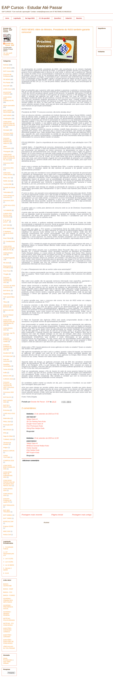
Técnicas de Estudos (7, 443)
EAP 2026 (6, 225)
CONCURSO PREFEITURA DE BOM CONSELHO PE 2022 (9, 157)
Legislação (17, 18)
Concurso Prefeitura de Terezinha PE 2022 (7, 280)
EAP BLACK (7, 397)
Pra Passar (6, 82)
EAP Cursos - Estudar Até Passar (32, 7)
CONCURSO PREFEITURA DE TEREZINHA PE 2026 (9, 322)
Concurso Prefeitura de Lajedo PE (7, 500)
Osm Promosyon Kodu (34, 426)
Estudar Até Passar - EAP (9, 44)
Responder (30, 431)
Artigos (5, 447)
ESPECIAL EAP (8, 521)
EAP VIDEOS (7, 228)
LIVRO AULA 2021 (9, 205)
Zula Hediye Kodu (32, 450)
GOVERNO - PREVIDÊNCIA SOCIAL (8, 607)
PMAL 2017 (7, 178)
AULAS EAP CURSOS (7, 93)
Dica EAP (6, 86)
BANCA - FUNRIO (9, 595)
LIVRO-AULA (7, 89)
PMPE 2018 (7, 181)
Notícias (5, 65)
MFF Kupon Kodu (32, 452)
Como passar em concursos (8, 196)
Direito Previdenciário (7, 659)
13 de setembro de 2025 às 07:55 (46, 414)
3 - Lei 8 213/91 (8, 562)
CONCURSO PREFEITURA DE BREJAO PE (9, 248)
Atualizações (7, 118)
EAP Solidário (7, 515)
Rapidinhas (6, 294)
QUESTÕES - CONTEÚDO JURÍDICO (7, 630)
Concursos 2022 (8, 163)
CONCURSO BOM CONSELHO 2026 (9, 467)
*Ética (5, 302)
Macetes (79, 18)
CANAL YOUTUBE (6, 456)
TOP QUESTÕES (8, 297)
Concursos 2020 (8, 392)
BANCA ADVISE (8, 310)
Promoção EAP (8, 425)
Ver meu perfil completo (7, 53)
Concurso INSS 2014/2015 (8, 134)
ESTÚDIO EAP (8, 356)
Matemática (7, 418)
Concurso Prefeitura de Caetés (7, 339)
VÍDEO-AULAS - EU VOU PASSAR (9, 647)
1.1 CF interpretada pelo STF (8, 553)
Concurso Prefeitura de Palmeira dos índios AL (7, 140)
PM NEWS (6, 79)
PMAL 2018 (7, 421)
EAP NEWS (7, 68)
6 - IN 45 (6, 573)
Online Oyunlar (31, 448)
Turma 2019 (7, 369)
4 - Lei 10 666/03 (8, 565)
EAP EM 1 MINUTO (6, 406)
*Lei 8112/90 (7, 184)
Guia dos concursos (6, 360)
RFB (4, 433)
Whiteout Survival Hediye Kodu (37, 446)
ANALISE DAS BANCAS (8, 306)
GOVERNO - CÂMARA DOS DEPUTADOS (8, 600)
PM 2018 (6, 263)
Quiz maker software (7, 662)
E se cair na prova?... (7, 221)
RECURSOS (7, 429)
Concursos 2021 (8, 168)
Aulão (5, 372)
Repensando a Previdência (8, 267)
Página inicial (57, 515)
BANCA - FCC (7, 592)
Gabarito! (69, 18)
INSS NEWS (7, 115)
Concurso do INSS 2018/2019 (9, 286)
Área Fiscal (6, 271)
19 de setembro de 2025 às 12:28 (46, 438)
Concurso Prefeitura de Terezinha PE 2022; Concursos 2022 (8, 385)
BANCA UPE (7, 376)
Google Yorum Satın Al (34, 424)
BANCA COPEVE (8, 451)
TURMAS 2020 (8, 439)
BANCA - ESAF (8, 589)
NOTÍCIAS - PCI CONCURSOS (8, 624)
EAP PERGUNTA (8, 505)
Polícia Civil (7, 534)
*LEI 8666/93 (7, 210)
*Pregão (5, 274)
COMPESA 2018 (8, 460)
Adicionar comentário (30, 460)
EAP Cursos (7, 71)
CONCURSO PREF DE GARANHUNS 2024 (7, 474)
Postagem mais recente (32, 515)
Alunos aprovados (9, 105)
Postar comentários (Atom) (59, 522)
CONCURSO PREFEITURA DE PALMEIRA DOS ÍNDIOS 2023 (9, 483)
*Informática (7, 192)
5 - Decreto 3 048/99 (7, 569)
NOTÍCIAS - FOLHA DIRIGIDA (9, 619)
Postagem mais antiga (81, 515)
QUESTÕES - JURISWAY (7, 635)
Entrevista (6, 410)
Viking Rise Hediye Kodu (35, 428)
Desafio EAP (7, 353)
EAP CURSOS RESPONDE (8, 111)
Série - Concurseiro (7, 147)
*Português (6, 151)
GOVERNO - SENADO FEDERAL (7, 613)
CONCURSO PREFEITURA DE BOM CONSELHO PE (9, 124)
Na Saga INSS (30, 18)
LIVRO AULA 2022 (9, 413)
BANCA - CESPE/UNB (7, 585)
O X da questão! (44, 18)
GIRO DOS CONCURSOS (8, 173)
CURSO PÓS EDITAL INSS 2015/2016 (7, 215)
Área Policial (7, 238)
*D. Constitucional (9, 241)
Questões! (57, 18)
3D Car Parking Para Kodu (36, 421)
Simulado (6, 130)
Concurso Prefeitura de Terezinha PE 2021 (7, 347)
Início (7, 18)
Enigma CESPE (8, 526)
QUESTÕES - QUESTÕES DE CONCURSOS (8, 641)
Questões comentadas (7, 365)
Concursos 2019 (8, 200)
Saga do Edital (8, 436)
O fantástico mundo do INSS (8, 232)
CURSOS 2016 (8, 379)
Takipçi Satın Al (32, 419)
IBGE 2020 (6, 531)
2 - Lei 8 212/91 (8, 558)
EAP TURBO (7, 518)
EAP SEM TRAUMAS (6, 511)
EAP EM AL (7, 290)
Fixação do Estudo (9, 187)
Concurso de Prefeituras (7, 75)
